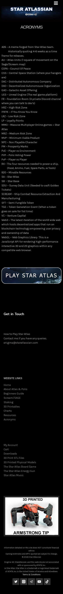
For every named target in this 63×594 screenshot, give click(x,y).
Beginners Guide (14, 393)
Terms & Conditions (32, 574)
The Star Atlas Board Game (20, 466)
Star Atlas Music (14, 475)
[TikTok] (47, 581)
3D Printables (12, 406)
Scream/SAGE (12, 398)
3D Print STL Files (14, 458)
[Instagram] (23, 581)
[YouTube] (39, 581)
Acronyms (10, 419)
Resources (10, 415)
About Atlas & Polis (15, 389)
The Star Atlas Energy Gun (19, 471)
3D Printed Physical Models (20, 462)
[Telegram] (31, 581)
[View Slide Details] (31, 516)
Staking (8, 402)
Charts (8, 410)
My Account (11, 445)
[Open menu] (55, 3)
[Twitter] (16, 581)
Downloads (10, 453)
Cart (6, 449)
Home (7, 385)
